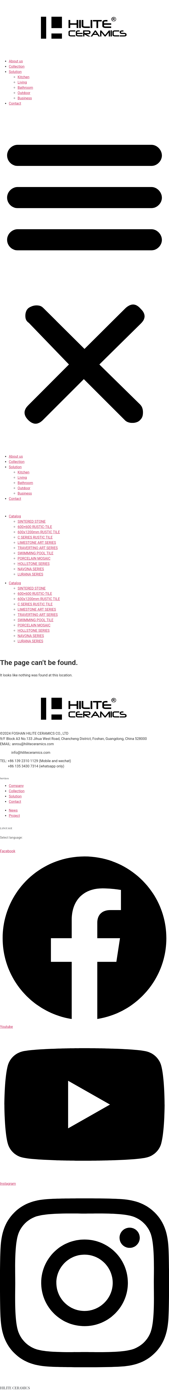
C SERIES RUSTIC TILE (35, 537)
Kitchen (23, 77)
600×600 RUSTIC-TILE (35, 527)
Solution (15, 72)
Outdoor (24, 93)
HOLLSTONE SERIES (34, 564)
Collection (16, 66)
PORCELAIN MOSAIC (34, 558)
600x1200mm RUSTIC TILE (39, 532)
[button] (84, 280)
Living (22, 82)
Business (25, 98)
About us (16, 61)
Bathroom (25, 88)
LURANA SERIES (30, 574)
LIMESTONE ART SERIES (37, 543)
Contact (15, 103)
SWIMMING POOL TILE (35, 553)
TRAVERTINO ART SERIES (38, 548)
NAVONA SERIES (31, 569)
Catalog (15, 516)
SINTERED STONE (32, 521)
